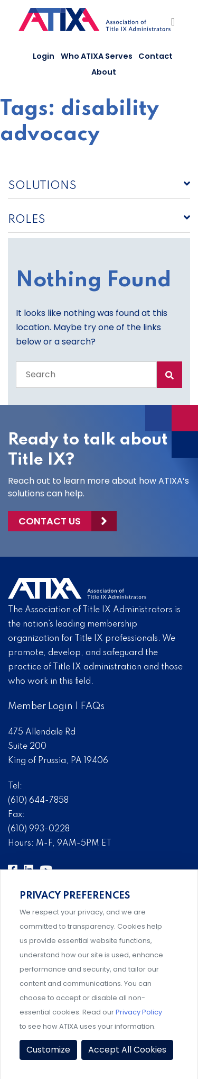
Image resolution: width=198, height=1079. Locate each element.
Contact (155, 56)
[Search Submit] (169, 374)
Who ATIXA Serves (97, 56)
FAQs (93, 706)
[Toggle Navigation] (173, 24)
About (103, 72)
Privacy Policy (139, 1012)
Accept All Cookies (127, 1050)
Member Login (40, 706)
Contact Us (49, 521)
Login (43, 56)
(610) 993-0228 (39, 829)
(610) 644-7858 (38, 800)
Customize (48, 1050)
